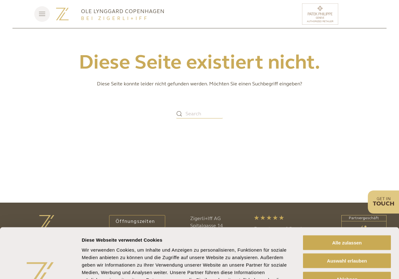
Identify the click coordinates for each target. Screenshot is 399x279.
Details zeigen (331, 266)
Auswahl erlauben (347, 215)
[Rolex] (363, 14)
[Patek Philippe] (321, 14)
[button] (42, 14)
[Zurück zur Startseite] (62, 14)
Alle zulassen (347, 197)
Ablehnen (347, 233)
